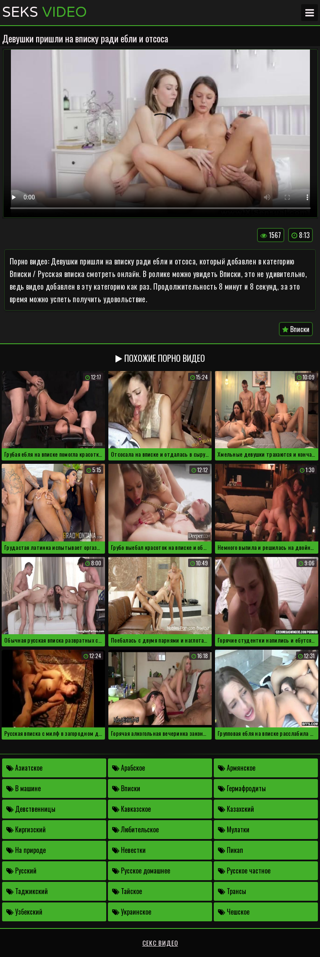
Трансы (232, 891)
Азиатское (24, 768)
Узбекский (24, 912)
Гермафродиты (242, 788)
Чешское (233, 912)
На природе (26, 850)
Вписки (296, 329)
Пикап (230, 850)
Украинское (131, 912)
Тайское (127, 891)
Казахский (236, 809)
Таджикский (27, 891)
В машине (23, 788)
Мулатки (233, 829)
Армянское (236, 768)
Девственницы (30, 809)
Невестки (129, 850)
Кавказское (131, 809)
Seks (44, 12)
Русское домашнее (141, 870)
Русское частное (244, 870)
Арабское (128, 768)
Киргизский (26, 829)
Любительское (135, 829)
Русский (21, 870)
